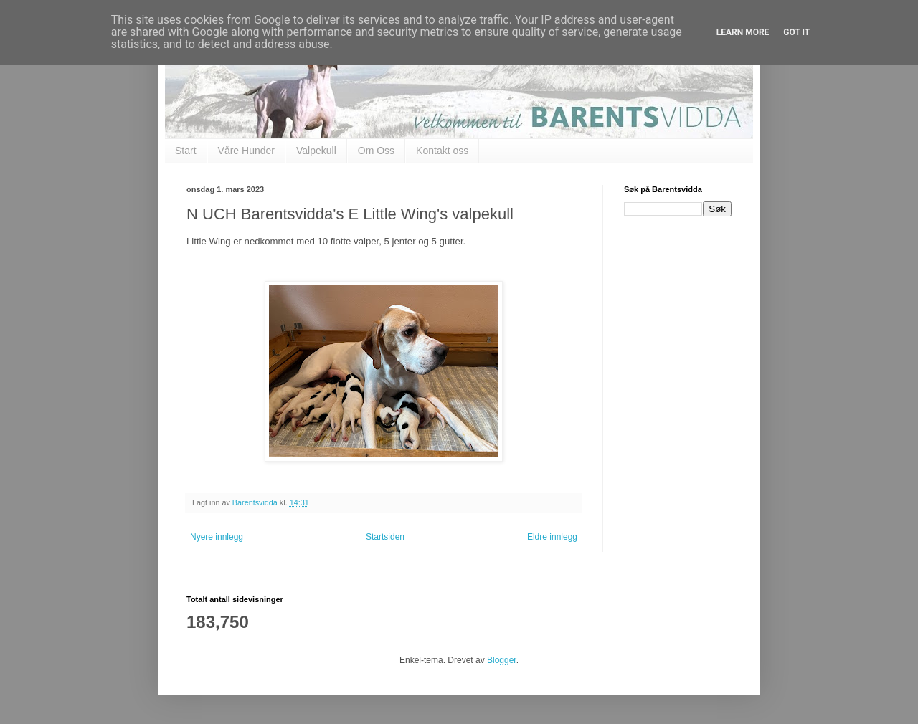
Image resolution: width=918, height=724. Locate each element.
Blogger (501, 660)
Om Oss (376, 150)
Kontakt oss (442, 150)
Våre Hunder (246, 150)
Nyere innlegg (216, 537)
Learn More (743, 32)
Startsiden (385, 537)
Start (186, 150)
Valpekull (316, 150)
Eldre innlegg (552, 537)
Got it (796, 32)
